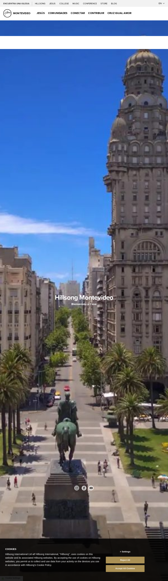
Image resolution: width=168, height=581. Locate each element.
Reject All (125, 560)
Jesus (52, 3)
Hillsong (40, 3)
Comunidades (58, 13)
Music (76, 3)
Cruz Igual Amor (119, 13)
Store (104, 3)
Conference (90, 3)
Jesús (41, 13)
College (64, 3)
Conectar (78, 13)
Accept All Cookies (125, 568)
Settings (126, 551)
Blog (114, 3)
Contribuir (96, 13)
